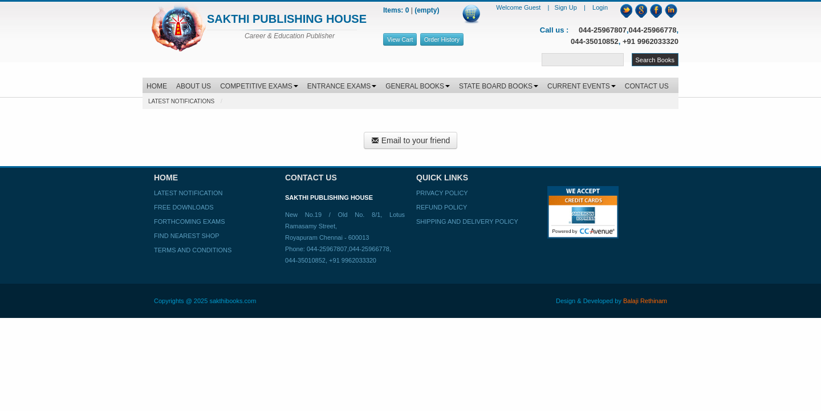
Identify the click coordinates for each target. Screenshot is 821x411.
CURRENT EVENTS (581, 86)
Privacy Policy (442, 193)
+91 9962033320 (650, 41)
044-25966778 (653, 30)
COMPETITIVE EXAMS (259, 86)
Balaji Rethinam (645, 300)
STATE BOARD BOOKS (498, 86)
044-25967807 (603, 30)
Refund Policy (441, 207)
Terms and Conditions (192, 250)
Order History (442, 39)
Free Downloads (184, 207)
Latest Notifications (181, 101)
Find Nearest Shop (187, 235)
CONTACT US (647, 86)
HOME (157, 86)
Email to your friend (410, 140)
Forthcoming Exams (189, 221)
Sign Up (567, 7)
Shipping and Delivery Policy (467, 221)
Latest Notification (188, 193)
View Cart (400, 39)
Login (600, 7)
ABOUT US (193, 86)
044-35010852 (595, 41)
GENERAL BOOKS (417, 86)
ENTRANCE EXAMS (341, 86)
